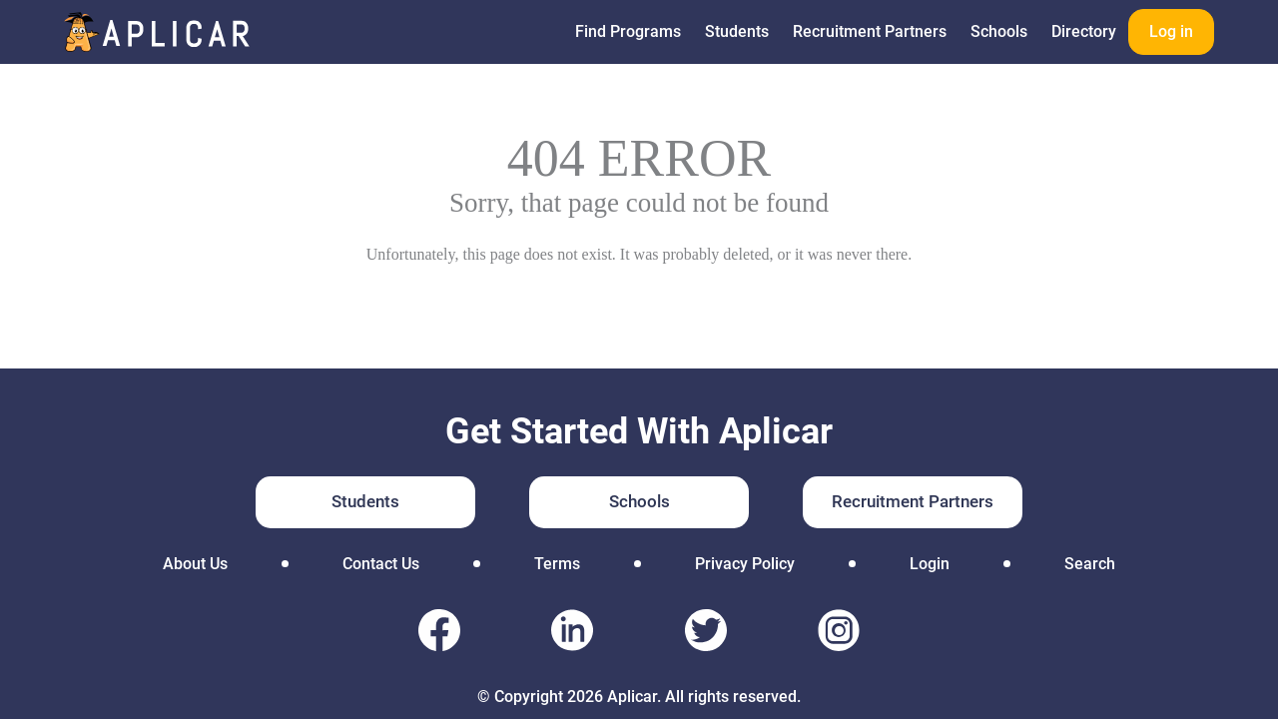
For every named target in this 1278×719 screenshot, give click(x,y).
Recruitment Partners (870, 31)
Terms (557, 563)
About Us (195, 563)
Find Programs (628, 31)
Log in (1171, 31)
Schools (998, 31)
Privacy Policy (745, 563)
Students (737, 31)
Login (930, 563)
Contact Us (380, 563)
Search (1089, 563)
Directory (1083, 31)
